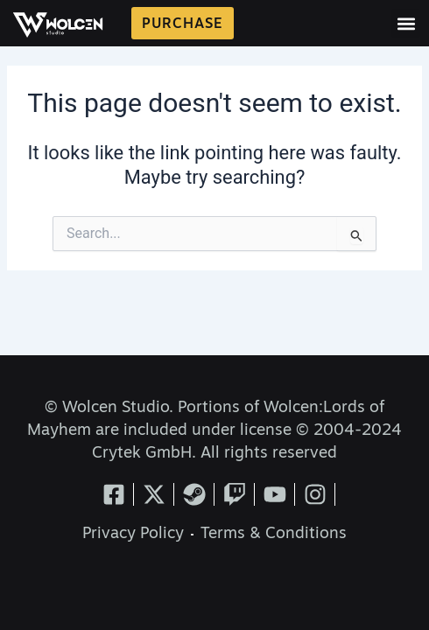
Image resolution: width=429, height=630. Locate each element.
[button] (405, 23)
